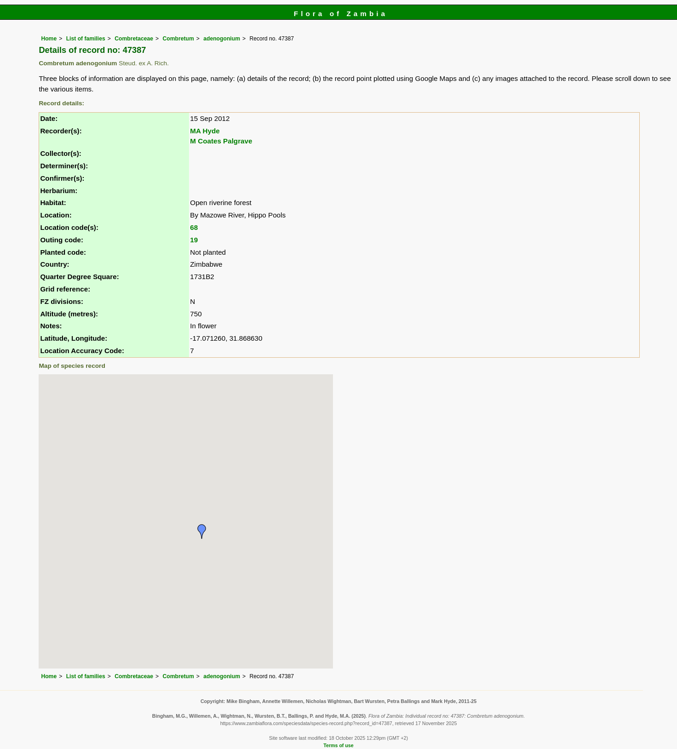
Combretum (178, 38)
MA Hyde (204, 131)
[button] (202, 531)
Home (49, 38)
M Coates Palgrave (221, 141)
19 (194, 240)
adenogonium (221, 38)
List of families (85, 38)
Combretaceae (134, 38)
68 (194, 227)
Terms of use (338, 745)
